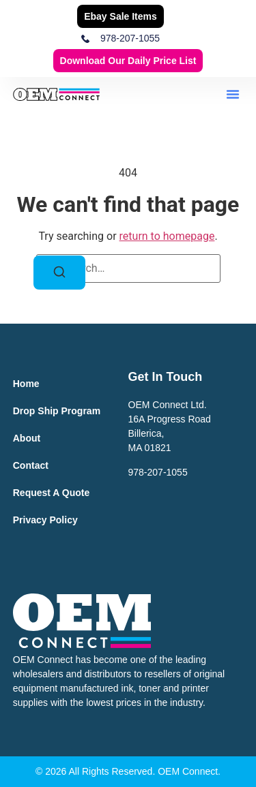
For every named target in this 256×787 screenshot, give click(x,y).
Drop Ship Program (56, 410)
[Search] (59, 273)
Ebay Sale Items (120, 16)
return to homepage (167, 236)
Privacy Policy (45, 519)
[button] (233, 94)
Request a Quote (51, 492)
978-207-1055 (158, 472)
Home (26, 383)
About (26, 438)
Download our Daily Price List (128, 60)
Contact (30, 465)
